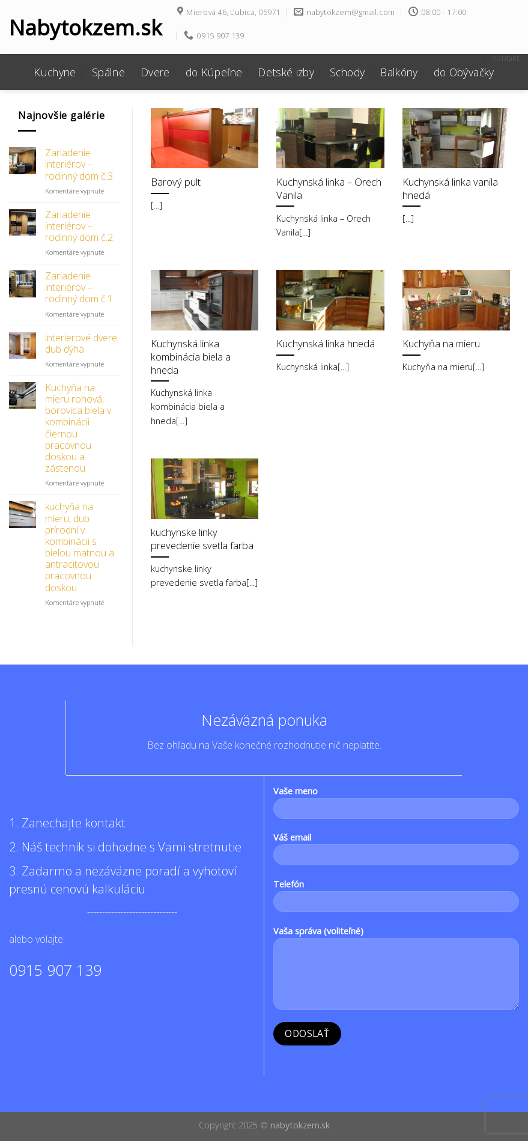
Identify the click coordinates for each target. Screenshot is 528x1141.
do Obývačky (464, 72)
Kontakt (505, 57)
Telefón (396, 899)
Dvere (155, 72)
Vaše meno (396, 806)
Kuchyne (55, 72)
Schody (347, 72)
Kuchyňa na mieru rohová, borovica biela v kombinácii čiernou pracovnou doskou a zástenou (78, 428)
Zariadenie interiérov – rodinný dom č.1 (79, 287)
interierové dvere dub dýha (81, 343)
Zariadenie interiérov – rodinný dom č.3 (79, 164)
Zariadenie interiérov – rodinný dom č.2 (79, 226)
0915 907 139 (55, 970)
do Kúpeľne (214, 72)
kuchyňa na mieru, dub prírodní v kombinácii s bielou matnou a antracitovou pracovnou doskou (79, 547)
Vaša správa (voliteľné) (396, 971)
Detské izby (286, 72)
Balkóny (398, 72)
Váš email (396, 853)
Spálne (108, 72)
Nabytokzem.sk (84, 27)
